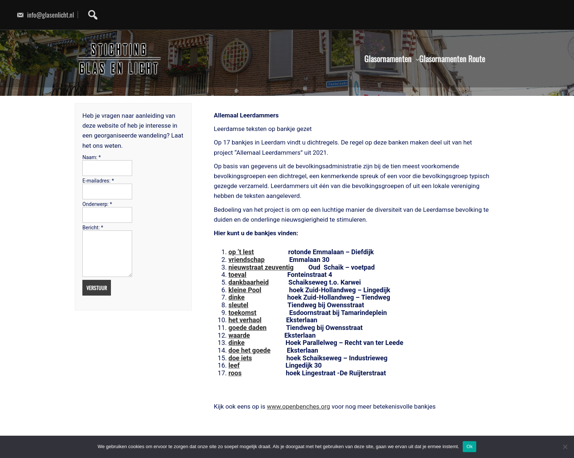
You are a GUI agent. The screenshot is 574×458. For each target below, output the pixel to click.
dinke (236, 297)
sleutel (238, 305)
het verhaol (244, 320)
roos (235, 373)
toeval (237, 274)
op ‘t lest (241, 252)
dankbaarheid (248, 282)
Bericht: (92, 227)
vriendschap (246, 259)
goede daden (247, 327)
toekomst (242, 312)
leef (234, 365)
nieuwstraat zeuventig (261, 267)
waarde (239, 335)
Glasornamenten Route (452, 59)
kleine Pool (244, 290)
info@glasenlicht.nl (45, 14)
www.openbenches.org (298, 406)
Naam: (91, 157)
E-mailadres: (98, 181)
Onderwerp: (97, 204)
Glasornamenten (387, 59)
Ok (469, 446)
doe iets (240, 358)
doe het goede (249, 350)
